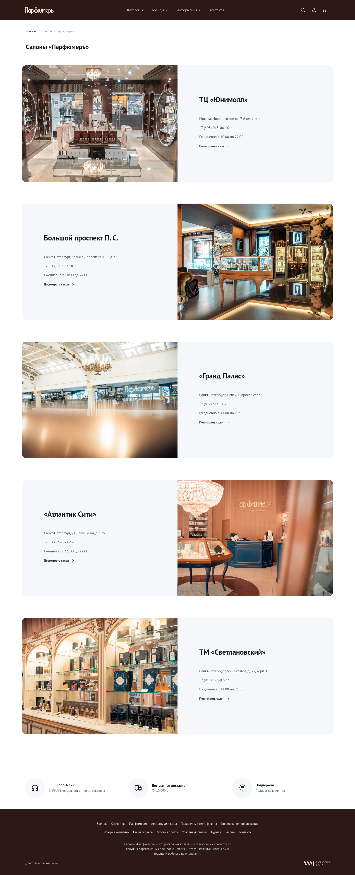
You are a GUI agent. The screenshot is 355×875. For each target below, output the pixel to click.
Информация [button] (186, 10)
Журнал (215, 832)
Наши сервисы (143, 832)
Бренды (102, 824)
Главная (31, 31)
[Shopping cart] (324, 10)
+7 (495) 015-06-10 (214, 127)
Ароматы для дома (164, 824)
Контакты (216, 10)
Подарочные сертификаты (199, 824)
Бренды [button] (158, 10)
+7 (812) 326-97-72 (214, 680)
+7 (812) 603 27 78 (58, 266)
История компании (116, 832)
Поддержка (265, 785)
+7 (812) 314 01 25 (213, 404)
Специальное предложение (239, 824)
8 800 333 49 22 (61, 785)
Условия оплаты (168, 832)
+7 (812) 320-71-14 (59, 542)
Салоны (230, 832)
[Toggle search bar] (302, 10)
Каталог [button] (133, 10)
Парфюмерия (138, 824)
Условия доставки (194, 832)
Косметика (118, 824)
